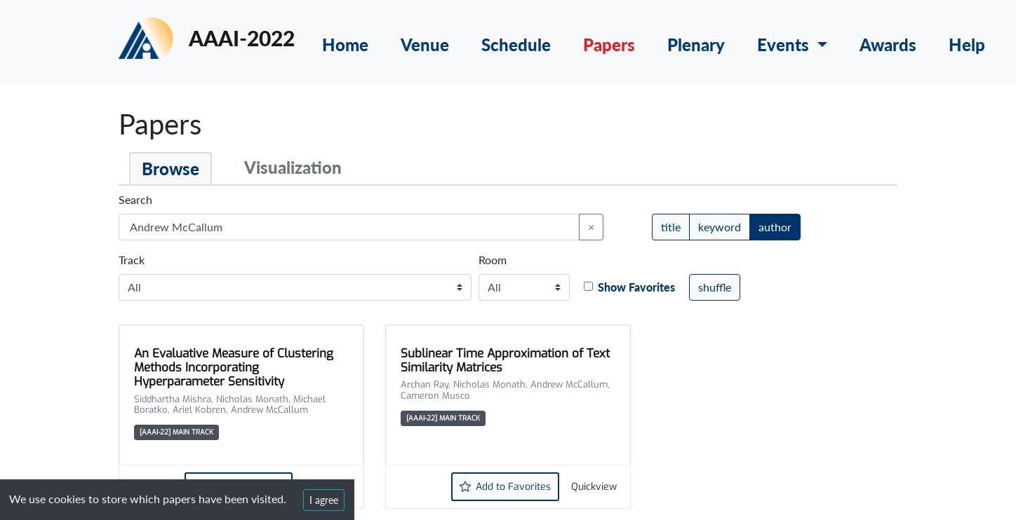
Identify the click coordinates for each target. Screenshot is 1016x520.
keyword (719, 226)
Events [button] (785, 44)
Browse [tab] (170, 168)
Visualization (293, 167)
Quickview (594, 486)
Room (493, 259)
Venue (425, 44)
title (671, 226)
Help (967, 44)
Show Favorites (636, 287)
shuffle (714, 287)
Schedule (516, 44)
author (774, 226)
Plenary (696, 44)
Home (345, 44)
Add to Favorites (505, 486)
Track (132, 259)
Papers (609, 44)
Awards (888, 44)
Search (135, 199)
